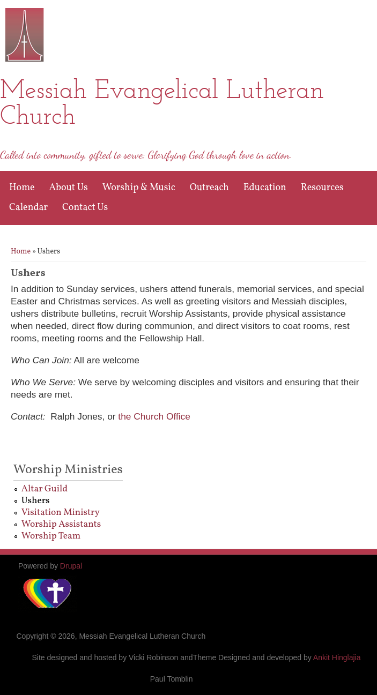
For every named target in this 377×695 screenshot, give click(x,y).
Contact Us (85, 207)
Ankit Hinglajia (337, 657)
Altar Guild (44, 489)
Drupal (71, 566)
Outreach (209, 188)
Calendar (28, 207)
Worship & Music (138, 188)
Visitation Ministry (60, 512)
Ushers (35, 500)
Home (22, 188)
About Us (68, 188)
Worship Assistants (61, 524)
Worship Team (51, 536)
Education (264, 188)
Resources (322, 188)
